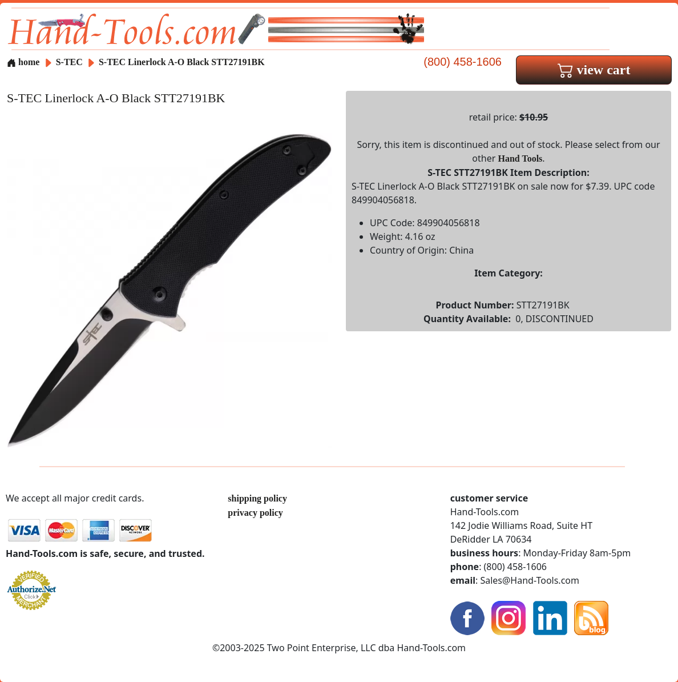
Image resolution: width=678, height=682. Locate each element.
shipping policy (257, 498)
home (23, 62)
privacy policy (255, 512)
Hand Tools (520, 158)
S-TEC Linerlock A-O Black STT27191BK (182, 62)
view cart (594, 70)
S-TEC (70, 62)
